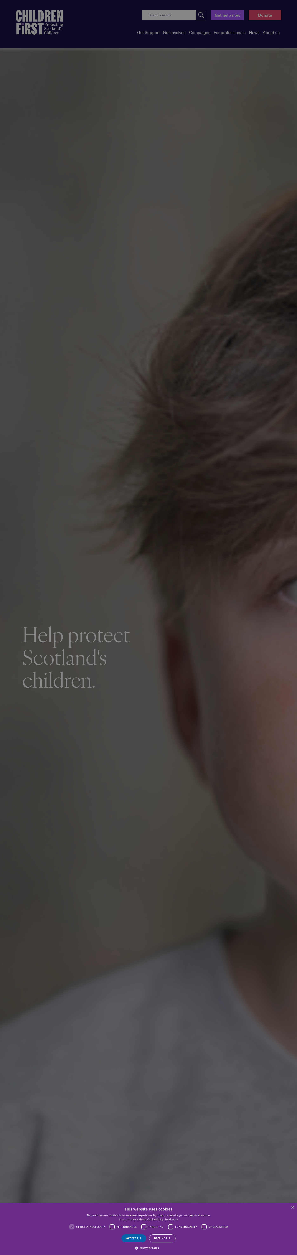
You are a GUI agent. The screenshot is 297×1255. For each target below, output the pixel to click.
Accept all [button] (133, 1238)
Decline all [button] (162, 1238)
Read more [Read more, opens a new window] (171, 1219)
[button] (148, 1248)
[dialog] (148, 1229)
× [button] (292, 1207)
